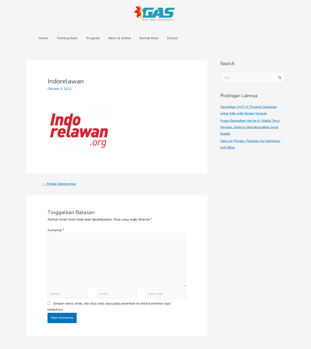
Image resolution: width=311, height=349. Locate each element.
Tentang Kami (67, 38)
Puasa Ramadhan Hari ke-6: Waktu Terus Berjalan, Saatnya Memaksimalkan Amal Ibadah (250, 127)
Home (43, 38)
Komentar (56, 230)
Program (93, 38)
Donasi (172, 38)
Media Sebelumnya (59, 184)
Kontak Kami (149, 38)
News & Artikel (119, 38)
